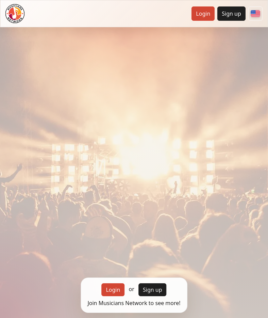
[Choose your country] (255, 13)
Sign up (231, 13)
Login (203, 13)
